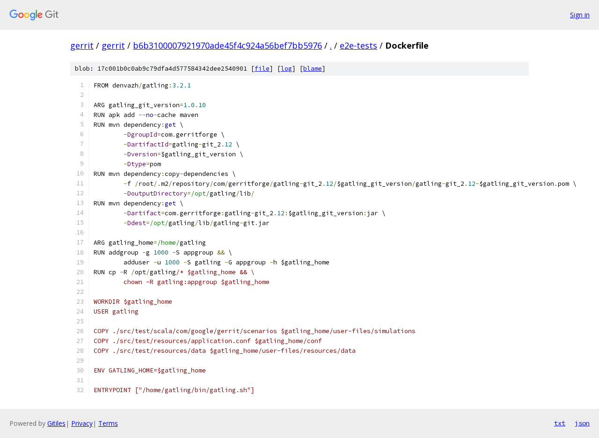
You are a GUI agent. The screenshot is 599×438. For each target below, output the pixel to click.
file (262, 69)
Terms (108, 423)
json (582, 423)
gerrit (82, 45)
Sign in (580, 14)
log (286, 69)
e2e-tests (358, 45)
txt (559, 423)
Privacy (82, 423)
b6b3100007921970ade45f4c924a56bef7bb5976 (227, 45)
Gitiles (56, 423)
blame (312, 69)
